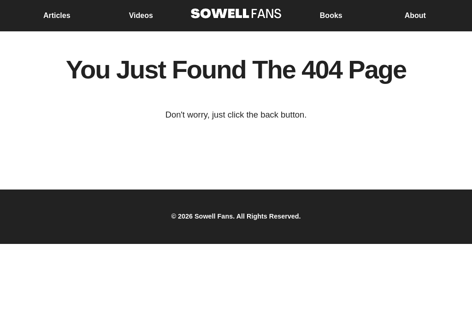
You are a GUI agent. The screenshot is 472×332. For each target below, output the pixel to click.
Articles (57, 15)
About (415, 15)
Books (331, 15)
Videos (141, 15)
